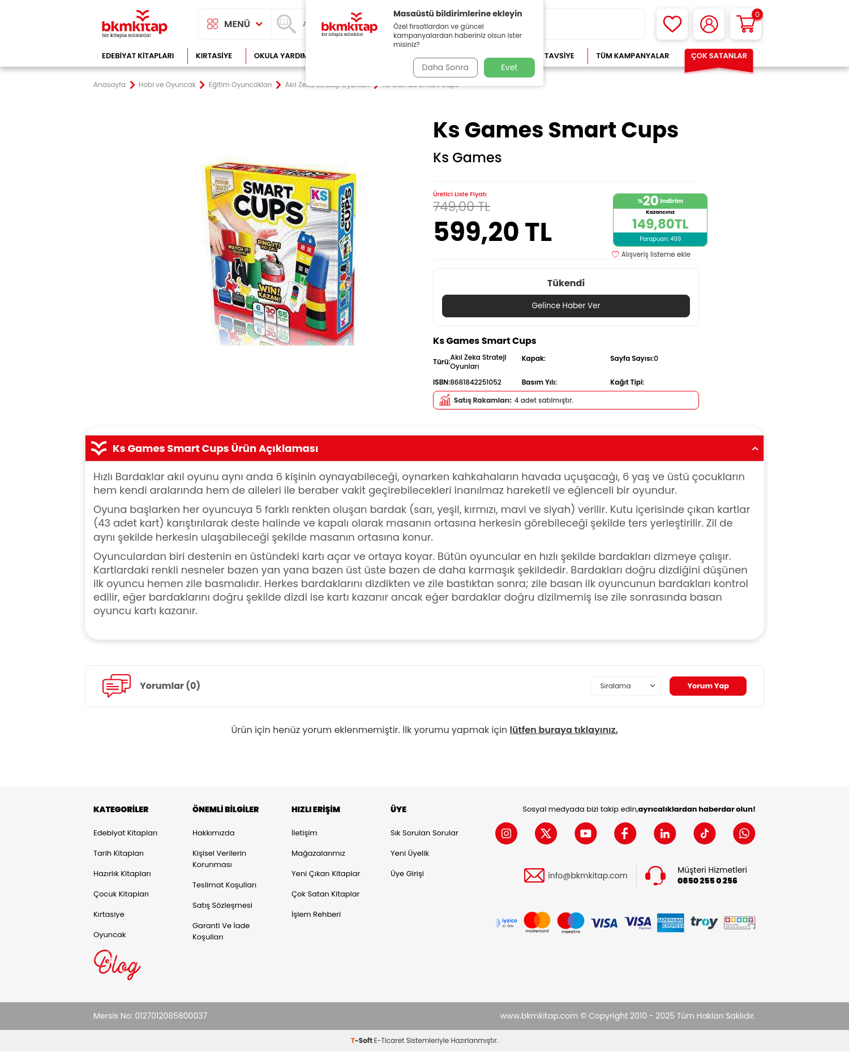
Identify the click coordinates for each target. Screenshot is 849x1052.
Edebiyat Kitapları (138, 56)
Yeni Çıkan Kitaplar (325, 874)
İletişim (304, 833)
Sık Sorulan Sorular (424, 833)
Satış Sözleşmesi (222, 905)
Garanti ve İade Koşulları (221, 932)
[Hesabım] (708, 24)
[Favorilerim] (672, 24)
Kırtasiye (214, 56)
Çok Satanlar (719, 56)
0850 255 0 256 (707, 881)
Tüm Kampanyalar (632, 56)
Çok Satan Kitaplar (325, 894)
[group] (283, 250)
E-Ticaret (389, 1041)
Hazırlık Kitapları (122, 874)
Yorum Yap (706, 686)
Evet (509, 67)
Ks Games (467, 158)
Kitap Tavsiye (548, 56)
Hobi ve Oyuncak (167, 84)
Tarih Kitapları (118, 853)
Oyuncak (109, 935)
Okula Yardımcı (285, 56)
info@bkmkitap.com (588, 875)
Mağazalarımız (318, 853)
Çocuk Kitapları (121, 894)
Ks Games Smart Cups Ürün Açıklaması (424, 448)
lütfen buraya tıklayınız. (564, 730)
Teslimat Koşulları (224, 885)
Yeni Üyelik (410, 853)
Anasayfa (109, 84)
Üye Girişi (407, 874)
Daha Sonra (443, 67)
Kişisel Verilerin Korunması (219, 859)
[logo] (134, 24)
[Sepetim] (745, 24)
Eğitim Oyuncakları (240, 84)
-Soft (362, 1041)
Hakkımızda (213, 833)
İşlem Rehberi (316, 914)
